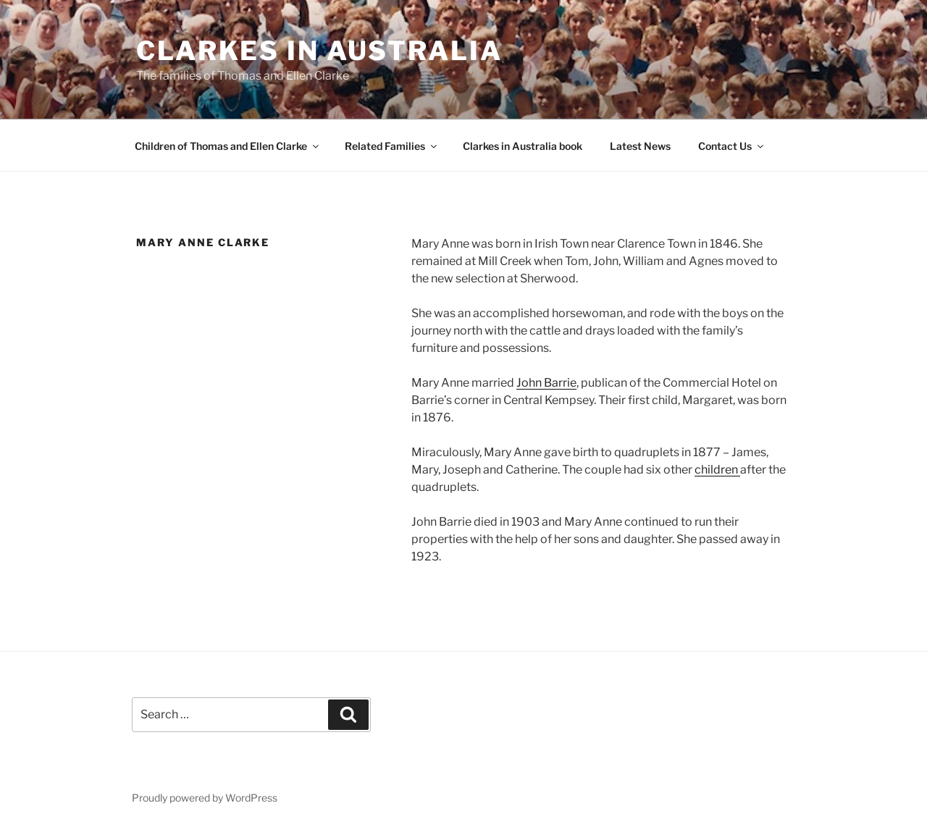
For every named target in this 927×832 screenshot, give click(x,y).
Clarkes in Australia (319, 51)
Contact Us (731, 146)
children (717, 469)
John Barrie (546, 383)
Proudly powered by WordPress (204, 797)
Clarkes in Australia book (522, 146)
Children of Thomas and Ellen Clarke (228, 146)
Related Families (392, 146)
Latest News (640, 146)
